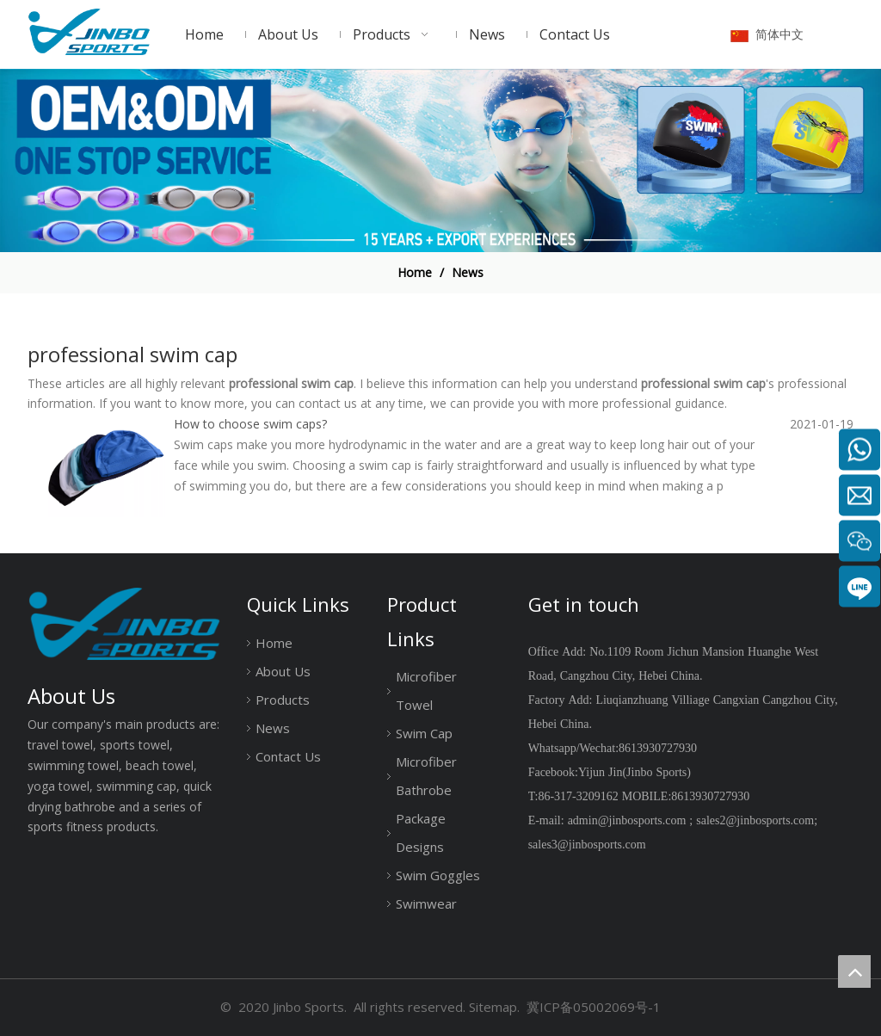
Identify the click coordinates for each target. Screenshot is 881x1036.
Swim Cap (424, 733)
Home (274, 642)
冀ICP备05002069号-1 (594, 1006)
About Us (283, 671)
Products (283, 699)
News (273, 728)
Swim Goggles (438, 875)
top (854, 971)
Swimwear (426, 903)
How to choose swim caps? (250, 424)
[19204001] (440, 160)
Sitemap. (494, 1006)
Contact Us (288, 756)
